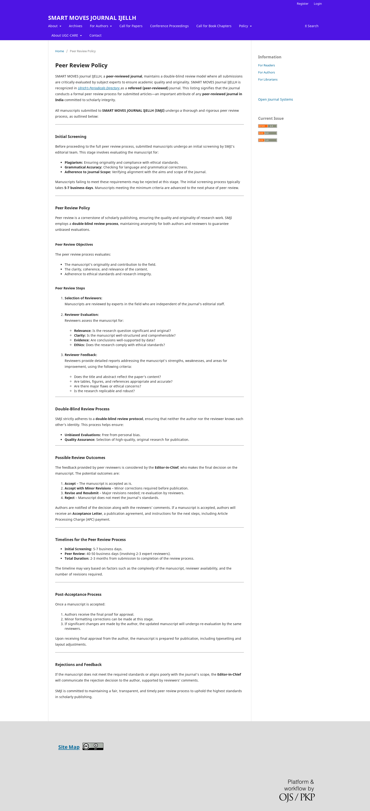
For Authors (99, 26)
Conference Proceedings (169, 26)
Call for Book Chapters (213, 26)
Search (312, 26)
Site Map (69, 747)
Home (59, 51)
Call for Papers (131, 26)
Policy (244, 26)
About (53, 26)
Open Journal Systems (275, 99)
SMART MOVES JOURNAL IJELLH (92, 17)
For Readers (266, 65)
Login (318, 3)
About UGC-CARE (65, 35)
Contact (95, 35)
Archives (75, 26)
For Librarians (268, 79)
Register (302, 3)
